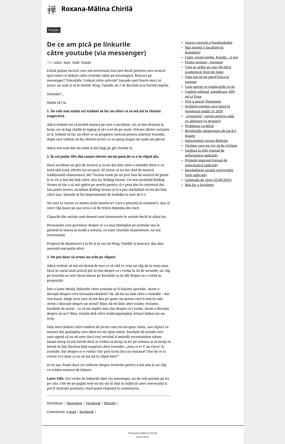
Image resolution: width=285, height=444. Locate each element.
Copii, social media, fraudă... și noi (211, 57)
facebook (86, 411)
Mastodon (74, 403)
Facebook (93, 403)
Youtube (86, 62)
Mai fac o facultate (199, 185)
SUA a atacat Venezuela (203, 101)
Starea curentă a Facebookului (208, 42)
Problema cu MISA (199, 126)
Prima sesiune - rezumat (204, 62)
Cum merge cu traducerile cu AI (209, 86)
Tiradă (75, 62)
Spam (66, 62)
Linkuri (58, 62)
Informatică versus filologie (206, 140)
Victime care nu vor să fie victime (211, 145)
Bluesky (110, 403)
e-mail (71, 411)
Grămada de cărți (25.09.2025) (208, 180)
